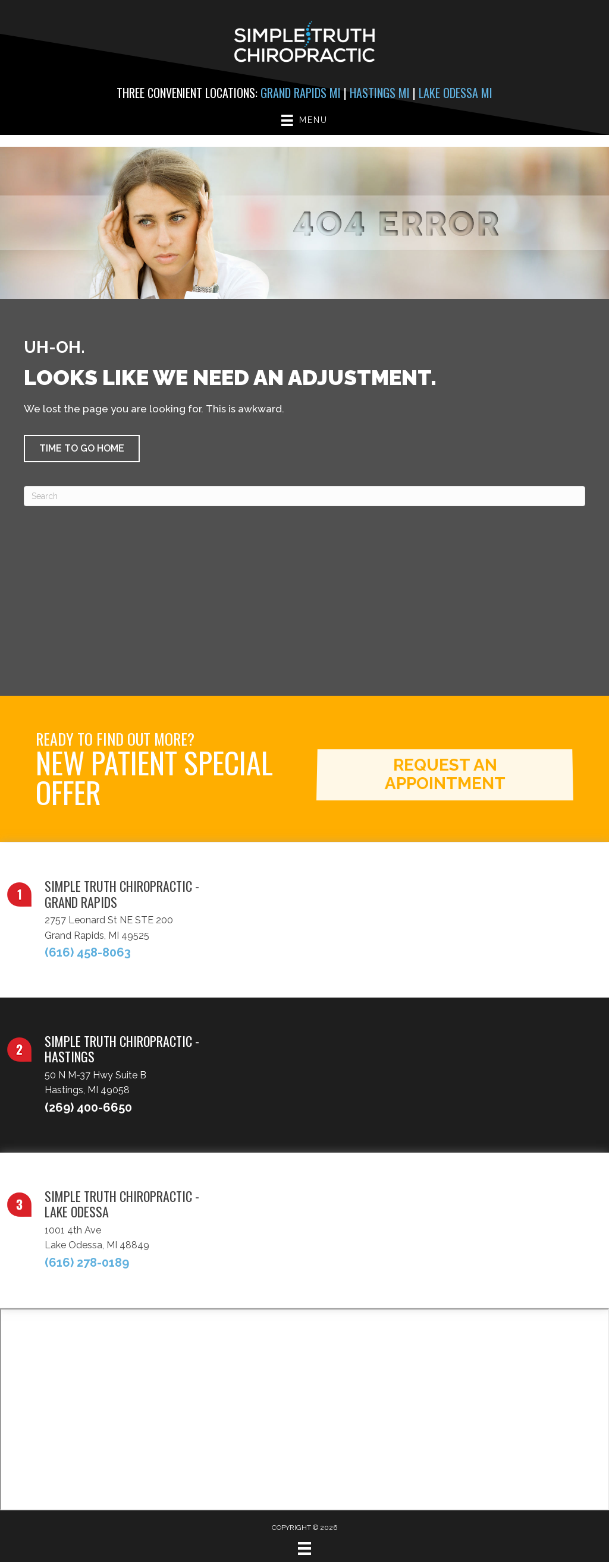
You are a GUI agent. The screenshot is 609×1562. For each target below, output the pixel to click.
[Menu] (304, 1548)
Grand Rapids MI (300, 93)
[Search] (304, 496)
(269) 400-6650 (88, 1107)
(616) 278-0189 (87, 1262)
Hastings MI (380, 93)
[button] (82, 448)
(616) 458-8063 (88, 952)
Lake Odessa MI (455, 93)
